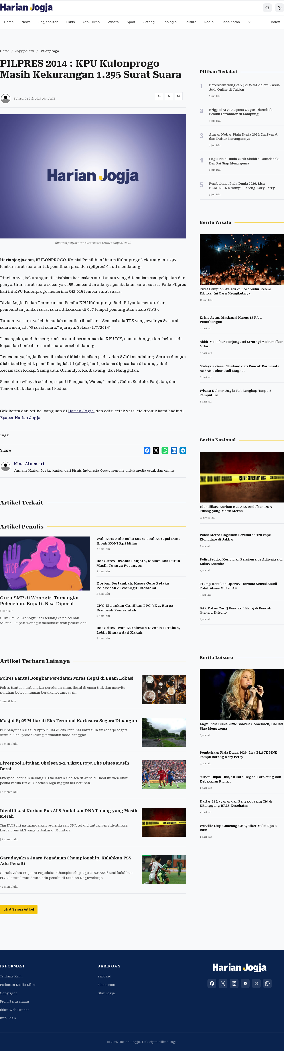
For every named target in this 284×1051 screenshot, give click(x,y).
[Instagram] (234, 983)
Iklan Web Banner (14, 1010)
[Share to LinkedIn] (174, 450)
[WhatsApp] (267, 983)
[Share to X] (156, 450)
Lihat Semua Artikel (19, 909)
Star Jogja (106, 993)
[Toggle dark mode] (279, 7)
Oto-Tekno (91, 22)
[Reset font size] (169, 96)
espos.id (104, 976)
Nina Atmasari (29, 463)
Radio (208, 22)
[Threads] (256, 983)
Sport (131, 22)
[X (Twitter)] (223, 983)
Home (9, 22)
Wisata (113, 22)
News (26, 22)
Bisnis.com (106, 985)
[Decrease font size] (159, 96)
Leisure (190, 22)
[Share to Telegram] (182, 450)
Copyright (8, 993)
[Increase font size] (179, 96)
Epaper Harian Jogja (20, 417)
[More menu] (249, 22)
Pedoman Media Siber (18, 985)
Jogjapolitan (48, 22)
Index (275, 22)
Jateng (149, 22)
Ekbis (70, 22)
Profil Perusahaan (14, 1001)
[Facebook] (211, 983)
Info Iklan (8, 1018)
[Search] (267, 7)
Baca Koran (230, 22)
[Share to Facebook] (147, 450)
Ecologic (170, 22)
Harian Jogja (81, 411)
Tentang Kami (11, 976)
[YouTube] (245, 983)
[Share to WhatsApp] (165, 450)
